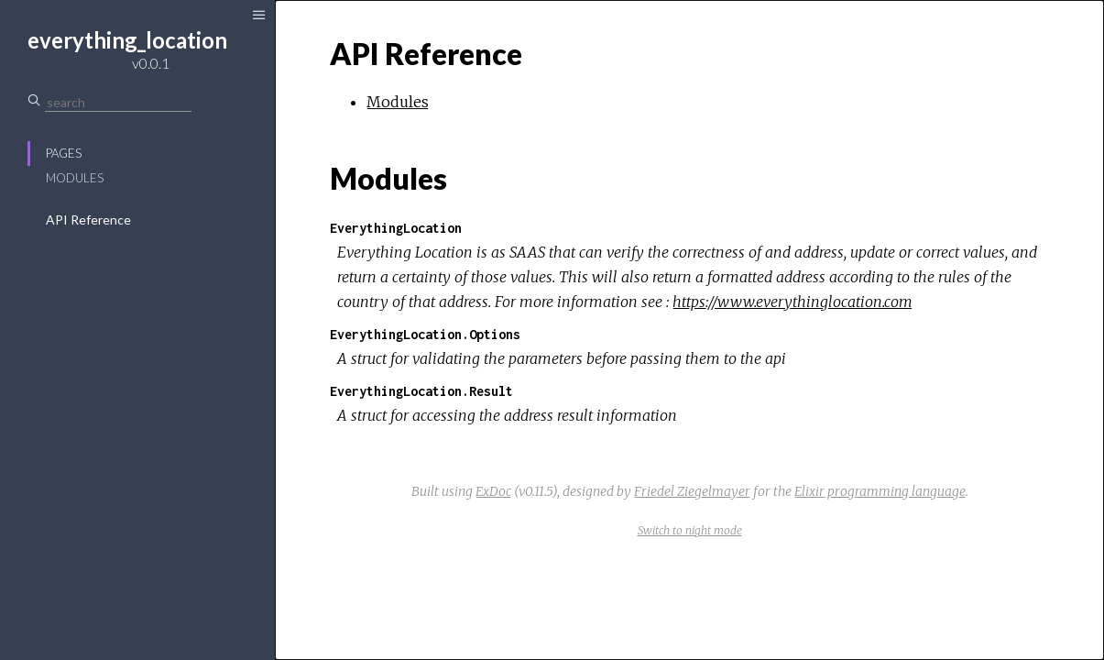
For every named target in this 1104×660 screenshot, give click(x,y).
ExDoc (493, 491)
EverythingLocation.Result (421, 391)
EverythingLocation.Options (425, 334)
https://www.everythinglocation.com (792, 301)
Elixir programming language (880, 491)
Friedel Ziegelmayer (692, 491)
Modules (75, 177)
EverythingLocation (396, 228)
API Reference (88, 219)
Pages (64, 153)
